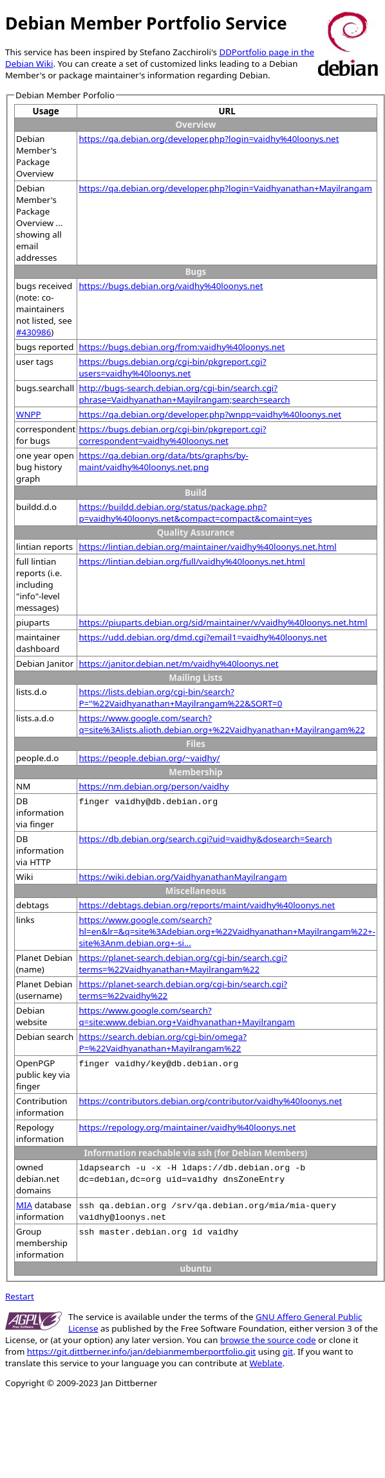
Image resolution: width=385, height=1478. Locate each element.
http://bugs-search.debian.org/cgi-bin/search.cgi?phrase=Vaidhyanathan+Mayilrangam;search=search (184, 393)
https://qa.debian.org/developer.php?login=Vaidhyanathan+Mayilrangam (225, 188)
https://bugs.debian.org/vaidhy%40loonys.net (171, 286)
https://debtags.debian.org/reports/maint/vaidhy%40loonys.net (207, 905)
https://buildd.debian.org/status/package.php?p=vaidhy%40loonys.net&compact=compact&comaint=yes (195, 512)
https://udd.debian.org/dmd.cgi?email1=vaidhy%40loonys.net (203, 637)
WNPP (28, 414)
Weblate (265, 1363)
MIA (24, 1205)
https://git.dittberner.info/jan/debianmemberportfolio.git (141, 1351)
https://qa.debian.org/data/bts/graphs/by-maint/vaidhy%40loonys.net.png (163, 461)
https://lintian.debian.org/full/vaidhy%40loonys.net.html (192, 561)
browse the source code (268, 1340)
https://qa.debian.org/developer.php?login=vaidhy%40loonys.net (209, 139)
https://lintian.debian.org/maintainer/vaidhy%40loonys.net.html (207, 546)
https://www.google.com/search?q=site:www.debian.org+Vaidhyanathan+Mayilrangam (187, 1016)
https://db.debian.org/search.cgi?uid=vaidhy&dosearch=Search (205, 839)
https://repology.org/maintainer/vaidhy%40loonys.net (187, 1127)
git (288, 1351)
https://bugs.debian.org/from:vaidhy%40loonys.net (182, 347)
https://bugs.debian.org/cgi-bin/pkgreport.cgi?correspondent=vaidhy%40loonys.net (172, 434)
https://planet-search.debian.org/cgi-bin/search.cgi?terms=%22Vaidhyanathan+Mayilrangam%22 (183, 963)
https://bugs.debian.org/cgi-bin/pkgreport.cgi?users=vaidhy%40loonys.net (172, 367)
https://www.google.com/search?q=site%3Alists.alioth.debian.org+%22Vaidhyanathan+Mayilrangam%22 (222, 723)
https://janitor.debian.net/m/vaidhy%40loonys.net (178, 663)
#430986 (33, 332)
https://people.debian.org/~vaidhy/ (149, 758)
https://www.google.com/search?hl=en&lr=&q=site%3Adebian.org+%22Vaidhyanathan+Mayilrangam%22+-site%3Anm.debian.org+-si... (227, 931)
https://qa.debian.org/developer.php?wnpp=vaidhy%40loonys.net (210, 414)
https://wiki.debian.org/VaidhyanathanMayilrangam (182, 877)
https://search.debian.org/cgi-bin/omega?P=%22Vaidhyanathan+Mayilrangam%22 (163, 1042)
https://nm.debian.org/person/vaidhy (154, 786)
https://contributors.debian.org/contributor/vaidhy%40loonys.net (210, 1101)
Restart (19, 1296)
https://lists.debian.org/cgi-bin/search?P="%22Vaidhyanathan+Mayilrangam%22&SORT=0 (180, 697)
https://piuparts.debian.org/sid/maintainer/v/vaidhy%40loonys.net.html (223, 622)
